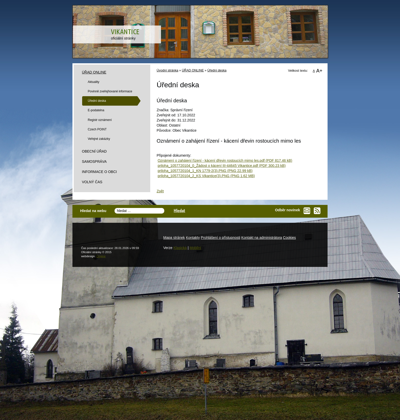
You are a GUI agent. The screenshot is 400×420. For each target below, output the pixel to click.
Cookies (289, 238)
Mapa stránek (174, 238)
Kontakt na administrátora (261, 238)
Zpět (160, 191)
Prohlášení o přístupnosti (220, 238)
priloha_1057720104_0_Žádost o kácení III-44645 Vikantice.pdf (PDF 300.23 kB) (222, 166)
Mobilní (195, 248)
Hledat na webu (93, 211)
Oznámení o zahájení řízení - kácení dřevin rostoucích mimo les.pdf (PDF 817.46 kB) (225, 160)
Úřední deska (217, 70)
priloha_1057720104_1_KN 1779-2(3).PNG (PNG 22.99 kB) (205, 171)
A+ (319, 70)
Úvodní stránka (167, 70)
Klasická (180, 248)
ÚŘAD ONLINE (193, 70)
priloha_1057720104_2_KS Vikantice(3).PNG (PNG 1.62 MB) (206, 176)
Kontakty (193, 238)
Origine (101, 256)
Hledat (179, 210)
